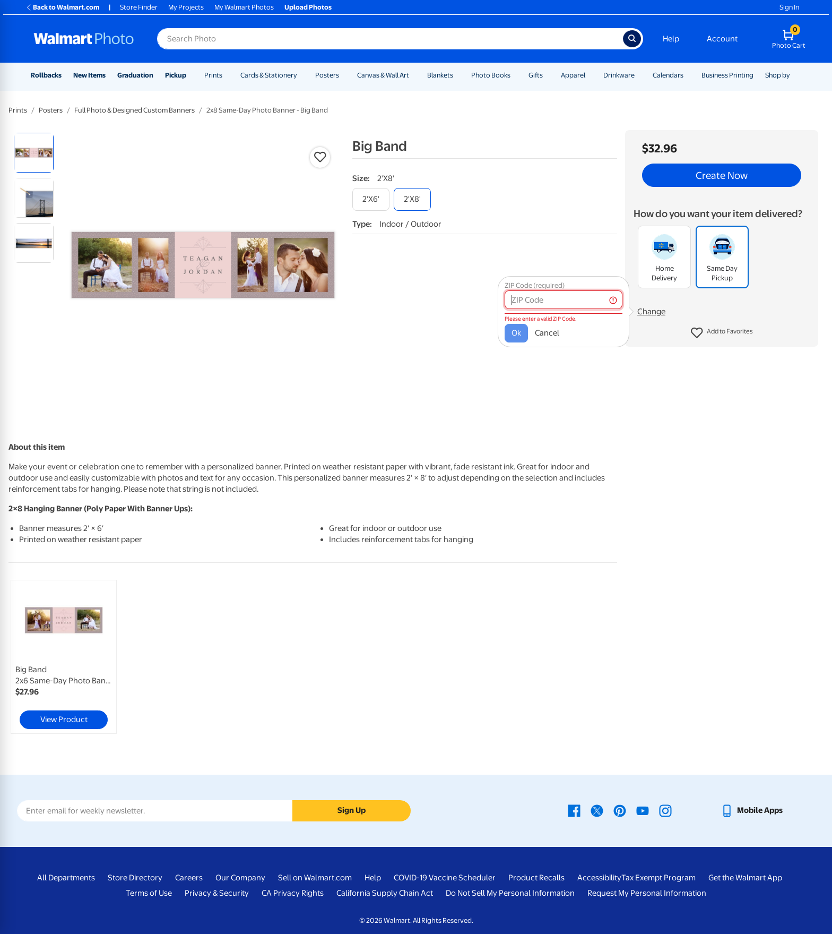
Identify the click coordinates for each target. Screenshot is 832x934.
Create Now (722, 175)
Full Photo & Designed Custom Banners (134, 110)
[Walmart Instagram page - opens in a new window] (665, 810)
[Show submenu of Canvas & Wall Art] (414, 75)
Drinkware (619, 75)
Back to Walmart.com (62, 7)
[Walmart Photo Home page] (83, 39)
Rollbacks (46, 75)
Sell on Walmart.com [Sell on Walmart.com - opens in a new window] (315, 877)
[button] (721, 333)
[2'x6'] (370, 199)
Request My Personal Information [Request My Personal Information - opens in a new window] (646, 893)
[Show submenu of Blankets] (458, 75)
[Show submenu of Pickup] (191, 75)
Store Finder (139, 7)
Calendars (668, 75)
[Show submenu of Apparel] (590, 75)
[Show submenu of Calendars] (688, 75)
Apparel (573, 75)
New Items (89, 75)
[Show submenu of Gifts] (547, 75)
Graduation (135, 75)
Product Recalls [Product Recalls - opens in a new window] (536, 877)
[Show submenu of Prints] (227, 75)
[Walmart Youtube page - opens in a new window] (642, 810)
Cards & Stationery (268, 75)
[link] (63, 656)
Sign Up (351, 810)
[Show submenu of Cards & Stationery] (302, 75)
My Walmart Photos (244, 7)
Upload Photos (308, 7)
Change (651, 311)
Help (671, 39)
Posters (327, 75)
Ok (516, 333)
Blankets (440, 75)
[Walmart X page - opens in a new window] (597, 810)
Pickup (175, 75)
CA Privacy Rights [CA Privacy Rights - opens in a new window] (293, 893)
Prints (213, 75)
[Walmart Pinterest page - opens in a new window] (619, 810)
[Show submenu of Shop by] (795, 75)
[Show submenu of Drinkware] (639, 75)
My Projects (186, 7)
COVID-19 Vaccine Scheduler (445, 877)
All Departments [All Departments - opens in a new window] (66, 877)
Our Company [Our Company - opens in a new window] (240, 877)
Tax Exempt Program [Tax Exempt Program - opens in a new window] (658, 877)
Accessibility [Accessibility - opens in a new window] (599, 877)
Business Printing (727, 75)
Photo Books (490, 75)
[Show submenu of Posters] (344, 75)
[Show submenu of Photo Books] (515, 75)
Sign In (789, 7)
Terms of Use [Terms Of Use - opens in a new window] (149, 893)
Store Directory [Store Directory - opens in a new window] (135, 877)
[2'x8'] (412, 199)
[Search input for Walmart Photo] (390, 38)
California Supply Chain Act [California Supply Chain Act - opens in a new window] (384, 893)
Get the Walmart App (745, 877)
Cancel (547, 333)
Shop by (777, 75)
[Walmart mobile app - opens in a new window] (752, 810)
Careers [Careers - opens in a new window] (189, 877)
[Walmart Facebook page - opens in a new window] (574, 810)
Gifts (535, 75)
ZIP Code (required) (535, 285)
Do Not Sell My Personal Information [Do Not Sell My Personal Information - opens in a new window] (510, 893)
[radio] (34, 153)
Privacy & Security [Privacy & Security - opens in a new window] (217, 893)
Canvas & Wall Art (383, 75)
